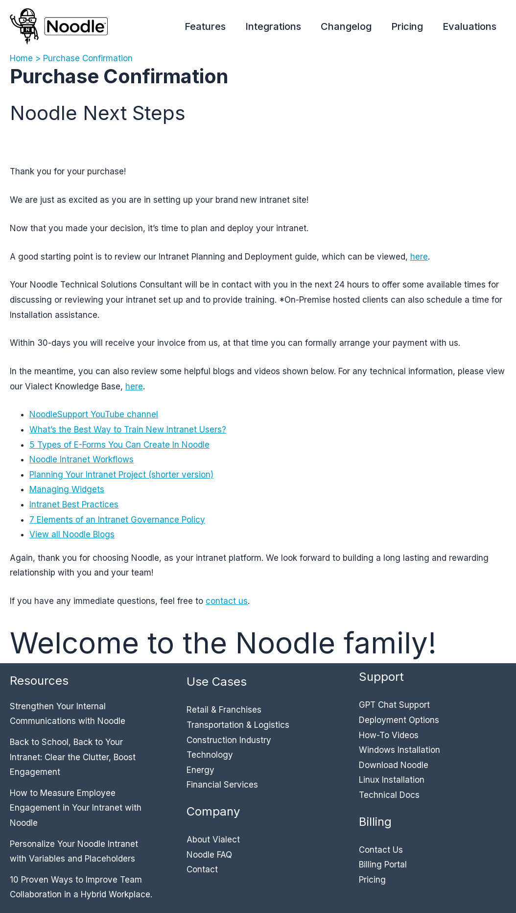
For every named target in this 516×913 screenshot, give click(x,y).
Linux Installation (391, 780)
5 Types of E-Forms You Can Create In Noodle (119, 445)
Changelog (346, 26)
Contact (202, 869)
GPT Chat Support (394, 705)
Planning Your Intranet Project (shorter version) (121, 475)
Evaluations (469, 26)
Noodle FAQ (209, 855)
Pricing (407, 26)
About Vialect (213, 839)
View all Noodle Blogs (72, 534)
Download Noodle (393, 765)
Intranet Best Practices (73, 504)
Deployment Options (399, 720)
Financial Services (222, 785)
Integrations (273, 26)
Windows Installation (399, 750)
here (419, 257)
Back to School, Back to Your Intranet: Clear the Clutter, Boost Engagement (73, 757)
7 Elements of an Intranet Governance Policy (117, 520)
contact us (227, 601)
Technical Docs (389, 795)
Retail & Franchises (224, 710)
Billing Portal (383, 864)
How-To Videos (389, 735)
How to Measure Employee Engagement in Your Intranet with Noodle (75, 808)
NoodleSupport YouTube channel (93, 414)
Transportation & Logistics (238, 725)
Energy (200, 770)
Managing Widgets (66, 489)
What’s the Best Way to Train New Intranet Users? (127, 429)
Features (205, 26)
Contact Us (381, 850)
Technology (210, 755)
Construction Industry (229, 740)
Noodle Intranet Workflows (81, 459)
